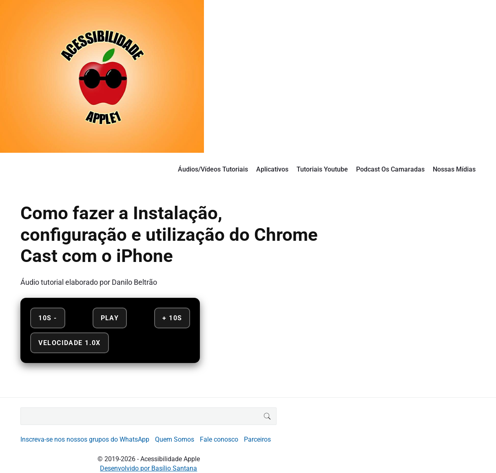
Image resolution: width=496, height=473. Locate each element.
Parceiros (257, 439)
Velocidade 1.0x (69, 343)
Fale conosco (219, 439)
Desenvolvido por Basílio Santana (148, 468)
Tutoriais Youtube (322, 169)
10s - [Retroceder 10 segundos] (47, 318)
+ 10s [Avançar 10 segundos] (172, 318)
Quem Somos (174, 439)
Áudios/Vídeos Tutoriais (213, 169)
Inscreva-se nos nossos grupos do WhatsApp (84, 439)
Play (110, 318)
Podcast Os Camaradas (390, 169)
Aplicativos (272, 169)
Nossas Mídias (454, 169)
